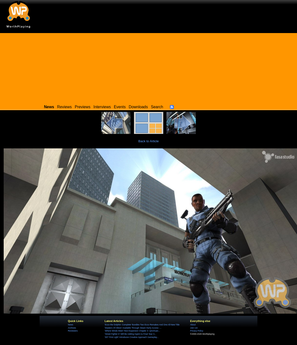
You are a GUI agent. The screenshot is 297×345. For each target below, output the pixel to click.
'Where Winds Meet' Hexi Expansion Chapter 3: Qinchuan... (132, 331)
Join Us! (194, 328)
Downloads (138, 107)
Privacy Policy (196, 331)
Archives (72, 328)
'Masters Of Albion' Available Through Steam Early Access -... (133, 328)
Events (120, 107)
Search (157, 107)
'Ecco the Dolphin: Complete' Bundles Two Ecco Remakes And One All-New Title (142, 324)
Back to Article (148, 141)
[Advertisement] (148, 67)
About (193, 324)
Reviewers (73, 331)
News (70, 324)
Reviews (64, 107)
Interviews (102, 107)
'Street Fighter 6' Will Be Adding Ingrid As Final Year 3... (130, 334)
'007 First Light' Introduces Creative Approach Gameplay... (132, 337)
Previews (82, 107)
